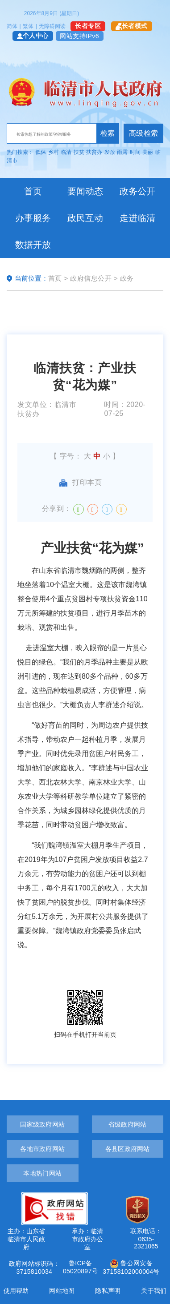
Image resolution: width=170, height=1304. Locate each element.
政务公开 (137, 191)
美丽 (147, 152)
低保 (40, 152)
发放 (109, 152)
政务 (127, 278)
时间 (135, 152)
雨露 (122, 152)
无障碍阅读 (52, 26)
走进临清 (137, 218)
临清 (66, 152)
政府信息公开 (91, 278)
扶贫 (79, 152)
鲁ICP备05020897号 (80, 1267)
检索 (107, 133)
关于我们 (153, 1290)
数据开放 (33, 245)
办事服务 (33, 218)
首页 (33, 191)
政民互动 (85, 218)
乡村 (53, 152)
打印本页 (80, 482)
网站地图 (62, 1290)
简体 (12, 26)
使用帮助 (16, 1290)
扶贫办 (94, 152)
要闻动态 (85, 191)
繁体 (28, 26)
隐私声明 (107, 1290)
